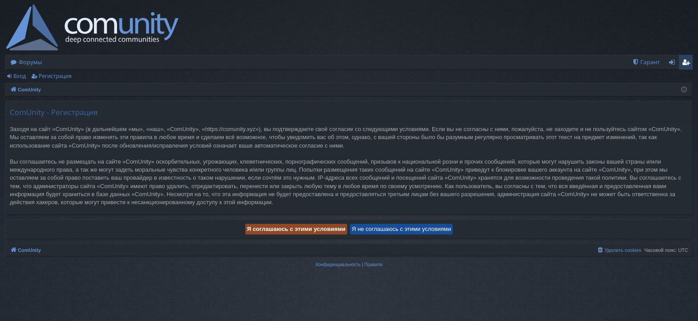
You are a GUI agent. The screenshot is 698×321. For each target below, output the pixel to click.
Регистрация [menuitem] (688, 64)
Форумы (30, 62)
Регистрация (55, 76)
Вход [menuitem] (674, 64)
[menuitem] (646, 62)
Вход (19, 76)
